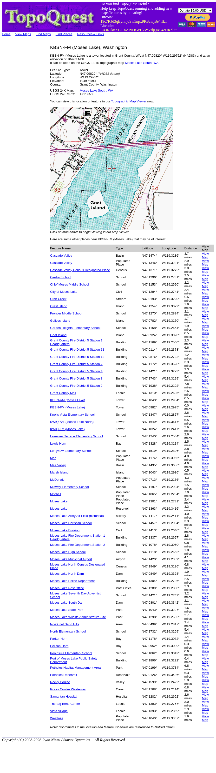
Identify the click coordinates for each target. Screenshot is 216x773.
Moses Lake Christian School (71, 523)
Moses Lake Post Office (67, 588)
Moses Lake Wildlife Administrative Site (78, 617)
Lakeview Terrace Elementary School (76, 436)
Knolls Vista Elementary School (72, 414)
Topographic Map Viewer (128, 101)
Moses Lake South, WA (141, 63)
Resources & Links (90, 34)
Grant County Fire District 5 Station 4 (76, 371)
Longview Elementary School (71, 451)
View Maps (23, 34)
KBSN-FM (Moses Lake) (67, 407)
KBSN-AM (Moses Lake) (67, 400)
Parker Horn (58, 638)
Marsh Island (59, 472)
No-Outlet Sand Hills (64, 624)
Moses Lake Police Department (72, 581)
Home (6, 34)
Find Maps (43, 34)
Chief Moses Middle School (69, 284)
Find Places (64, 34)
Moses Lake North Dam (67, 573)
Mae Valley (58, 465)
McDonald (57, 479)
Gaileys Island (60, 320)
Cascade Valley (61, 255)
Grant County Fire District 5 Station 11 (77, 349)
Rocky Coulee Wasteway (68, 689)
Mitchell (55, 494)
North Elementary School (68, 631)
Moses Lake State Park (66, 610)
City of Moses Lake (63, 291)
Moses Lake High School (67, 552)
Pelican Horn (59, 646)
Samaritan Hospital (63, 696)
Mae (53, 458)
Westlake (56, 718)
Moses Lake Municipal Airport (71, 559)
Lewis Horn (58, 443)
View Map (205, 255)
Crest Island (58, 306)
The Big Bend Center (65, 704)
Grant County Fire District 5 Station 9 (76, 385)
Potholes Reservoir (63, 675)
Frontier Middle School (66, 313)
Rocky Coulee (60, 682)
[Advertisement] (21, 117)
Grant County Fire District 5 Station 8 (76, 378)
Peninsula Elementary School (71, 653)
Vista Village (59, 711)
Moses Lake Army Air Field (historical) (77, 516)
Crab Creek (58, 299)
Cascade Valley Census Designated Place (80, 270)
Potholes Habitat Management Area (75, 667)
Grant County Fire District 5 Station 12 (77, 357)
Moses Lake (58, 501)
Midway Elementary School (69, 487)
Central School (60, 277)
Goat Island (58, 335)
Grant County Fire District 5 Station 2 (76, 364)
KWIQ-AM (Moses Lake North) (72, 422)
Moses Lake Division (64, 530)
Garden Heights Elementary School (75, 328)
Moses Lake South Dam (67, 602)
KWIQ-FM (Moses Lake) (67, 429)
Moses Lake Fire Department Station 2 (77, 544)
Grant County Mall (63, 393)
